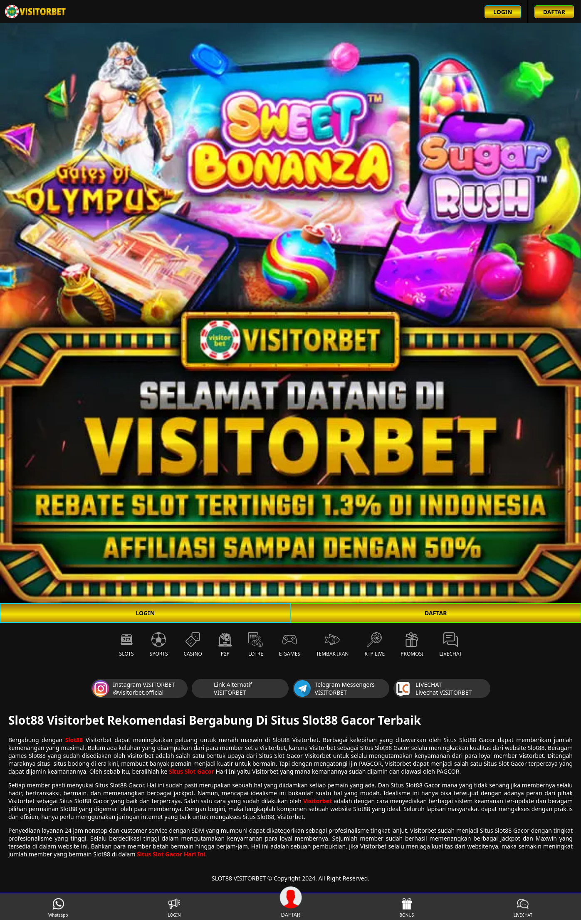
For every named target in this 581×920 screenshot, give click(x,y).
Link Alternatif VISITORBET (222, 688)
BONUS (407, 908)
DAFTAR (436, 613)
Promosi (412, 644)
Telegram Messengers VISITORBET (334, 688)
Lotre (255, 644)
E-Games (289, 644)
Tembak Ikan (332, 644)
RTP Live (374, 644)
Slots (126, 644)
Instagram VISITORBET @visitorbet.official (133, 688)
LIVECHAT (523, 908)
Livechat (450, 644)
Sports (159, 644)
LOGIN (145, 613)
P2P (225, 644)
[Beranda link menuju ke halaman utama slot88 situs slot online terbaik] (36, 11)
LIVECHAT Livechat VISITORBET (433, 688)
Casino (193, 644)
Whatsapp (58, 908)
